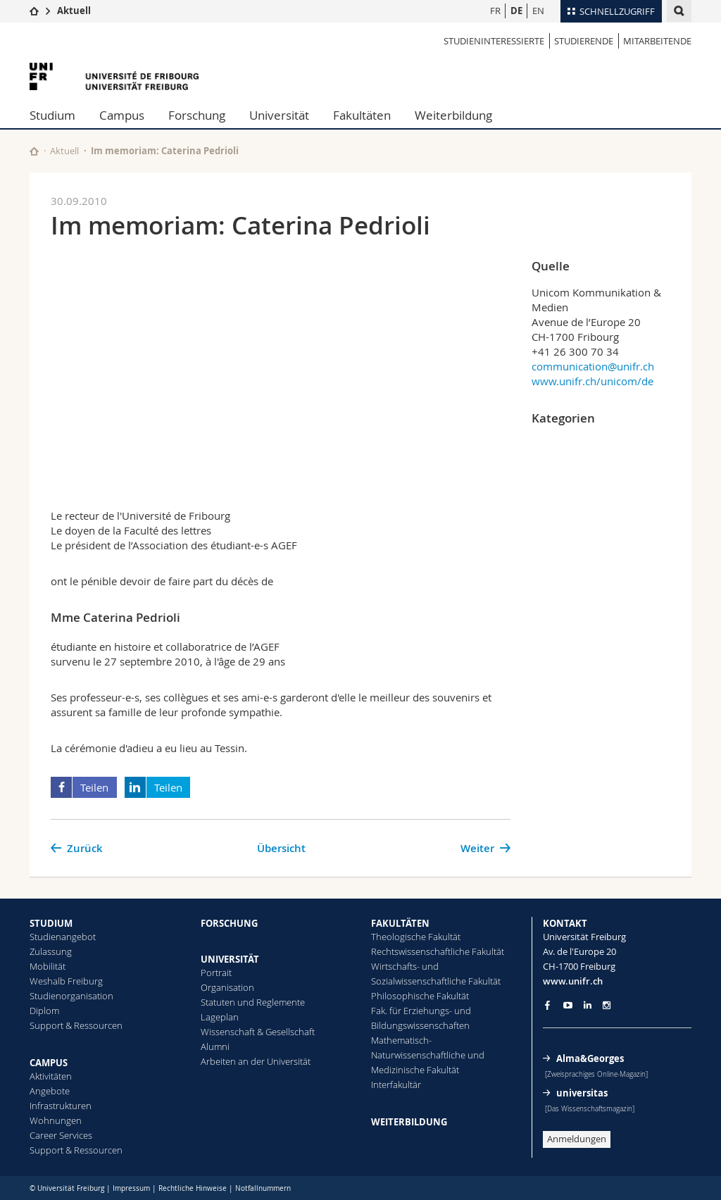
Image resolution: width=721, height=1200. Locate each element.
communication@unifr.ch (593, 366)
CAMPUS (49, 1062)
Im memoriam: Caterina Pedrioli (165, 150)
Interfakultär (396, 1084)
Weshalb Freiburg (66, 981)
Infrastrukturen (61, 1105)
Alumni (215, 1046)
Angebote (50, 1091)
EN (538, 10)
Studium (52, 115)
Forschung (196, 115)
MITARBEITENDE (657, 41)
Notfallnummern (263, 1188)
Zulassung (51, 951)
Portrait (216, 972)
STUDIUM (51, 923)
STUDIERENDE (583, 41)
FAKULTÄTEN (400, 923)
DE (516, 10)
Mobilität (47, 966)
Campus (121, 115)
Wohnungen (56, 1120)
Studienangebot (63, 936)
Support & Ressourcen (76, 1025)
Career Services (61, 1135)
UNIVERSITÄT (230, 959)
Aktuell (74, 10)
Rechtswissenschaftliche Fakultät (437, 951)
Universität (279, 115)
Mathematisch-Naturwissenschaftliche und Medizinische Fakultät (427, 1055)
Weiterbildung (453, 115)
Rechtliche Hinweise (192, 1188)
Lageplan (220, 1017)
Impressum (131, 1188)
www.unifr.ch (573, 981)
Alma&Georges (590, 1058)
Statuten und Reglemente (253, 1002)
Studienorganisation (71, 995)
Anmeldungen (576, 1138)
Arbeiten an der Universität (256, 1061)
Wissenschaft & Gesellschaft (258, 1031)
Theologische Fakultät (415, 936)
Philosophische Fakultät (420, 995)
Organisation (227, 987)
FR (495, 10)
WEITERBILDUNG (409, 1121)
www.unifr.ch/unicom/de (592, 381)
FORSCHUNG (229, 923)
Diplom (44, 1010)
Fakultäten (362, 115)
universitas (582, 1093)
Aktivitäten (51, 1076)
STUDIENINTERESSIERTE (494, 41)
